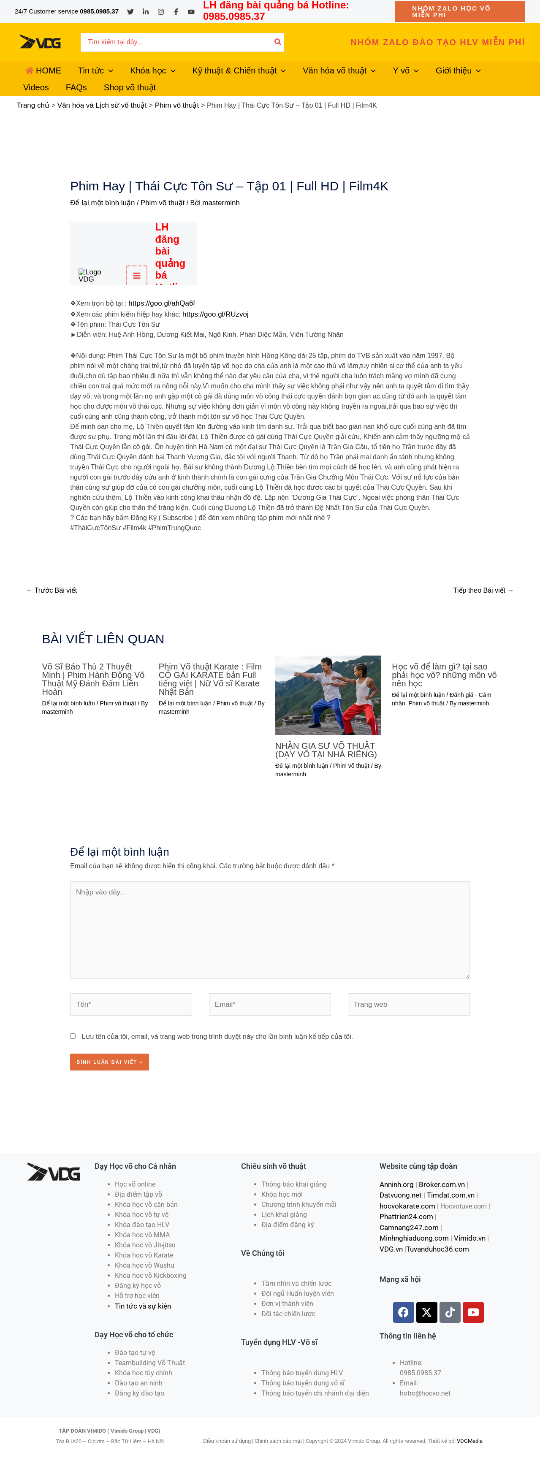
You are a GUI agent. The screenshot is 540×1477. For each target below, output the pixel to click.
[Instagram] (160, 11)
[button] (460, 11)
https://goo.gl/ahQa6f (159, 321)
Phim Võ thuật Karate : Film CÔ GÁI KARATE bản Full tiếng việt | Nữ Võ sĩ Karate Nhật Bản (210, 697)
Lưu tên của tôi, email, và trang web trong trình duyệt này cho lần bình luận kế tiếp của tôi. (217, 1047)
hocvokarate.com (405, 1215)
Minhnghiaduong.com (412, 1236)
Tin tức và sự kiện (141, 1317)
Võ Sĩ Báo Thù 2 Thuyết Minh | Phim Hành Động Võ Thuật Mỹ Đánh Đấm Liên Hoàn (93, 697)
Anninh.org (396, 1195)
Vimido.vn (465, 1236)
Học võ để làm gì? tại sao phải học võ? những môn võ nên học (444, 693)
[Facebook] (176, 11)
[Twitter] (130, 11)
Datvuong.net (400, 1205)
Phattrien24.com (404, 1226)
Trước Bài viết (51, 608)
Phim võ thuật (157, 222)
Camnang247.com (461, 1226)
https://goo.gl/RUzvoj (213, 332)
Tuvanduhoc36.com (435, 1246)
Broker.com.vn (438, 1195)
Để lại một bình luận (100, 222)
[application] (98, 75)
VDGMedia (470, 1451)
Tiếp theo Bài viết (483, 608)
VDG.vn (391, 1246)
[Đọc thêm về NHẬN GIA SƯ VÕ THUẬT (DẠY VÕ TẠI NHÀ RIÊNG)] (328, 712)
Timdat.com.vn (447, 1205)
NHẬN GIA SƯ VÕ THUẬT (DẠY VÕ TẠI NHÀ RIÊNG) (326, 768)
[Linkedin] (145, 11)
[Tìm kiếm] (278, 42)
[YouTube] (191, 11)
